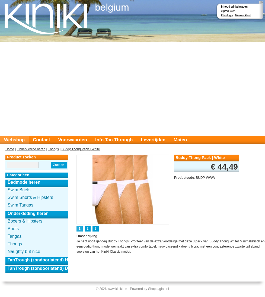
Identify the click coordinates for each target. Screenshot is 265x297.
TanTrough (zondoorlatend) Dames (38, 268)
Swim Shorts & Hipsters (30, 197)
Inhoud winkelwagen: (234, 6)
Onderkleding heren (31, 149)
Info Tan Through (114, 139)
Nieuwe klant (243, 15)
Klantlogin (227, 15)
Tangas (15, 236)
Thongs (53, 149)
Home (9, 149)
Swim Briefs (19, 189)
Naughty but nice (24, 251)
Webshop (14, 139)
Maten (180, 139)
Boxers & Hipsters (25, 221)
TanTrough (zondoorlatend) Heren (38, 260)
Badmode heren (24, 182)
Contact (41, 139)
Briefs (13, 228)
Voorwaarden (72, 139)
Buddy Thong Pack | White (81, 149)
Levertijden (153, 139)
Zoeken (58, 165)
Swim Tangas (20, 205)
